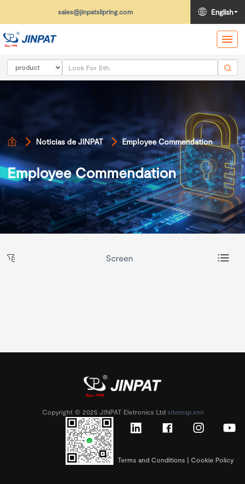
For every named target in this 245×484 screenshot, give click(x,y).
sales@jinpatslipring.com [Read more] (95, 12)
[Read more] (30, 39)
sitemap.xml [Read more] (185, 412)
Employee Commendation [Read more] (167, 141)
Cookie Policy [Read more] (212, 460)
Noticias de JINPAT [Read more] (69, 141)
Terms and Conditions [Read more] (151, 460)
